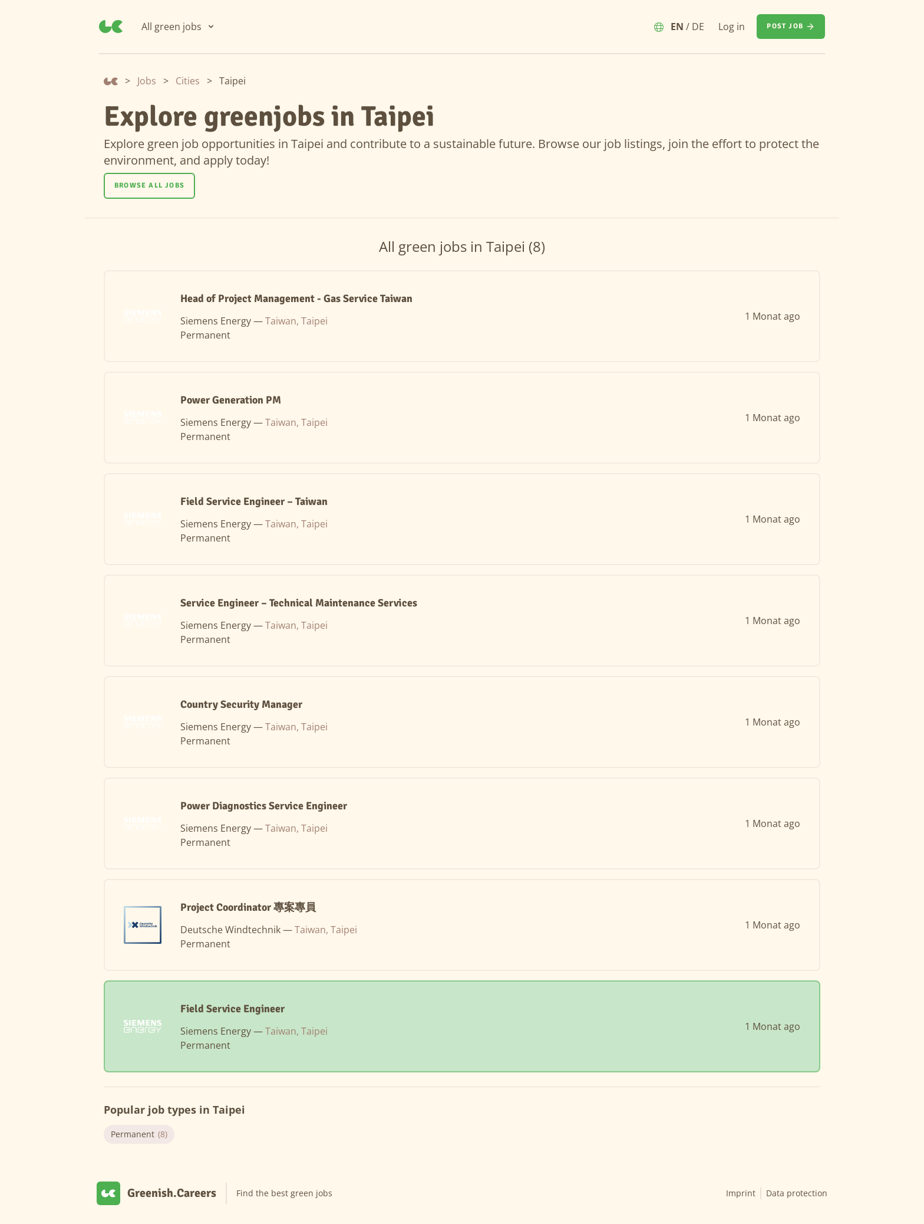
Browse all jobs (149, 185)
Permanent (139, 1134)
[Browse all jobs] (149, 186)
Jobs (146, 80)
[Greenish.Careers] (111, 26)
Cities (188, 80)
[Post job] (791, 26)
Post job (791, 26)
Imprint (740, 1193)
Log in (731, 26)
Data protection (796, 1193)
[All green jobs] (178, 26)
